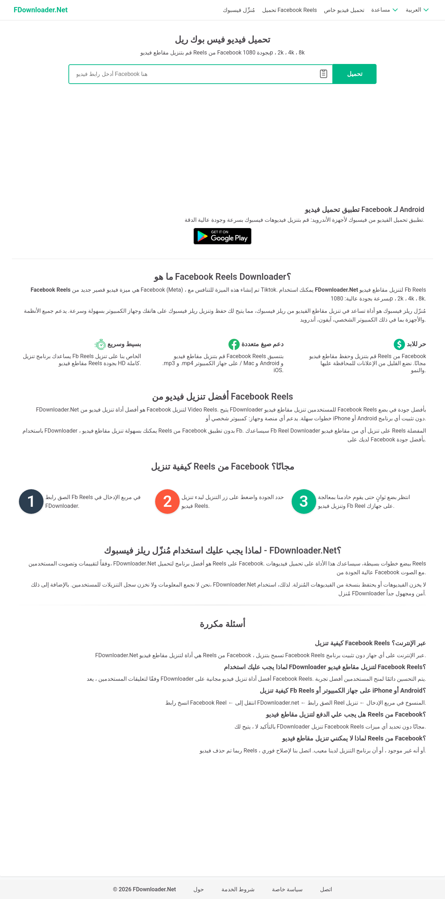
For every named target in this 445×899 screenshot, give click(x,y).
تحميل (355, 74)
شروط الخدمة (237, 889)
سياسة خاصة (287, 889)
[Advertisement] (222, 147)
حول (198, 889)
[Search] (200, 74)
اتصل (326, 889)
